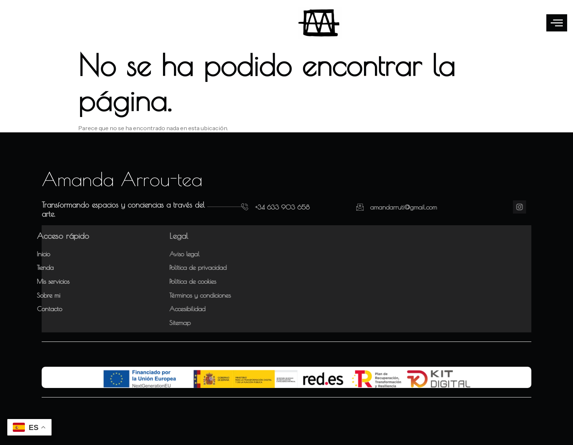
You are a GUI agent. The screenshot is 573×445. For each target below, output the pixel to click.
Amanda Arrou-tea (122, 178)
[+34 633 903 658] (231, 207)
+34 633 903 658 (269, 207)
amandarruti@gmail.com (382, 207)
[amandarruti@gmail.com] (339, 207)
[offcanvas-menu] (556, 22)
